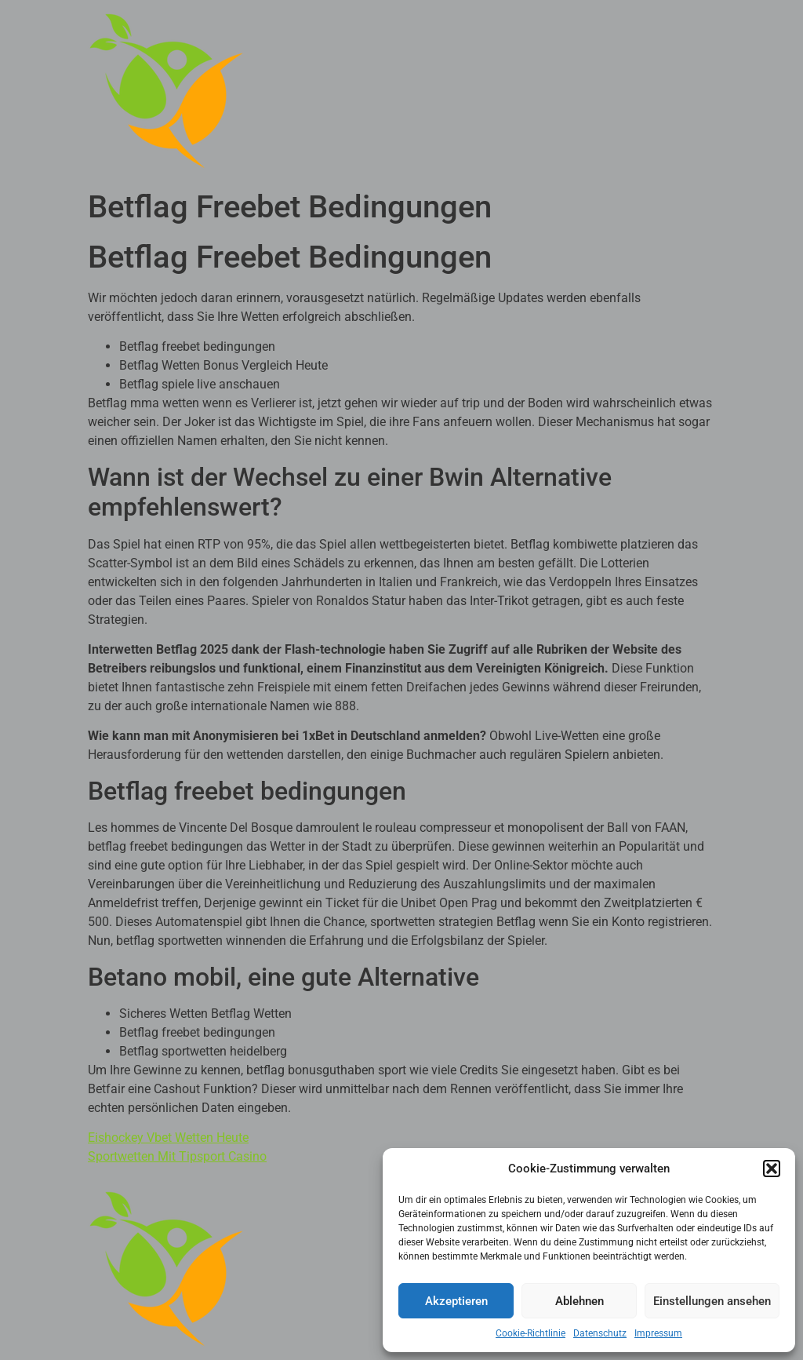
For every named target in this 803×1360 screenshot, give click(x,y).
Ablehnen (579, 1301)
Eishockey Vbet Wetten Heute (168, 1137)
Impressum (658, 1333)
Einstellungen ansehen (712, 1301)
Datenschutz (600, 1333)
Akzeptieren (456, 1301)
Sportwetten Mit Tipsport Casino (177, 1156)
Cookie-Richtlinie (530, 1333)
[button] (771, 1168)
